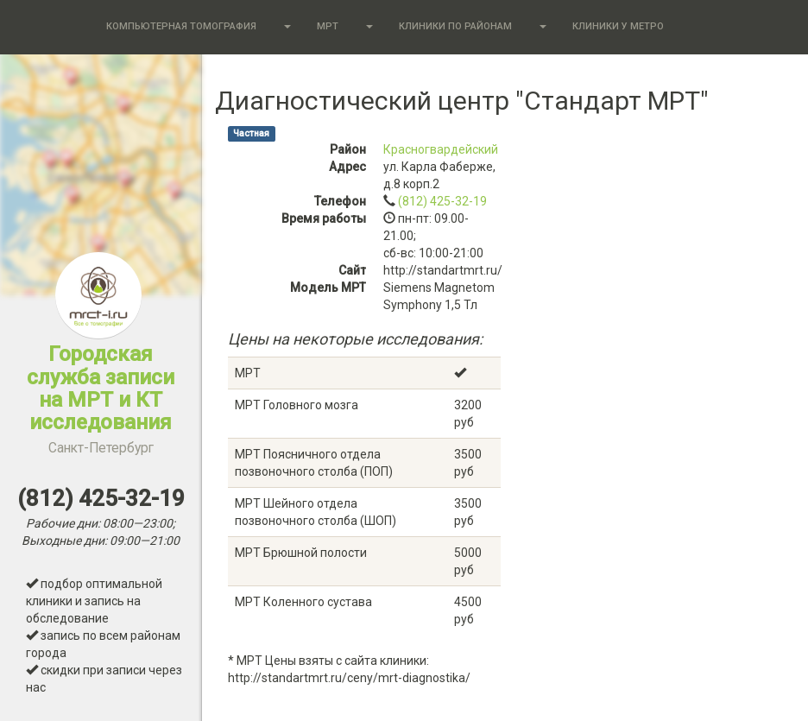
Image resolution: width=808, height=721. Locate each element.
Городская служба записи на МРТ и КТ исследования (100, 399)
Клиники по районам (455, 26)
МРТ (327, 26)
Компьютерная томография (181, 26)
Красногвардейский (440, 149)
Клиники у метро (618, 26)
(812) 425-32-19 (442, 201)
